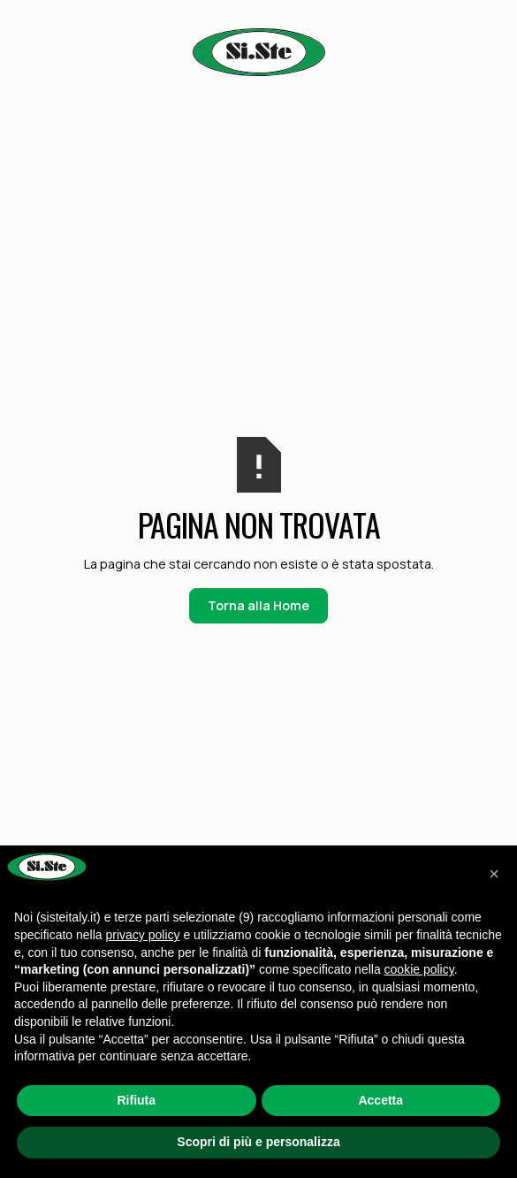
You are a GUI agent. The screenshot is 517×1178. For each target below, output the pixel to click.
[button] (494, 874)
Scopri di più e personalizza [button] (258, 1142)
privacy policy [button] (143, 935)
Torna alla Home (258, 605)
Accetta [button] (380, 1100)
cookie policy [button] (419, 969)
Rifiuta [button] (136, 1100)
